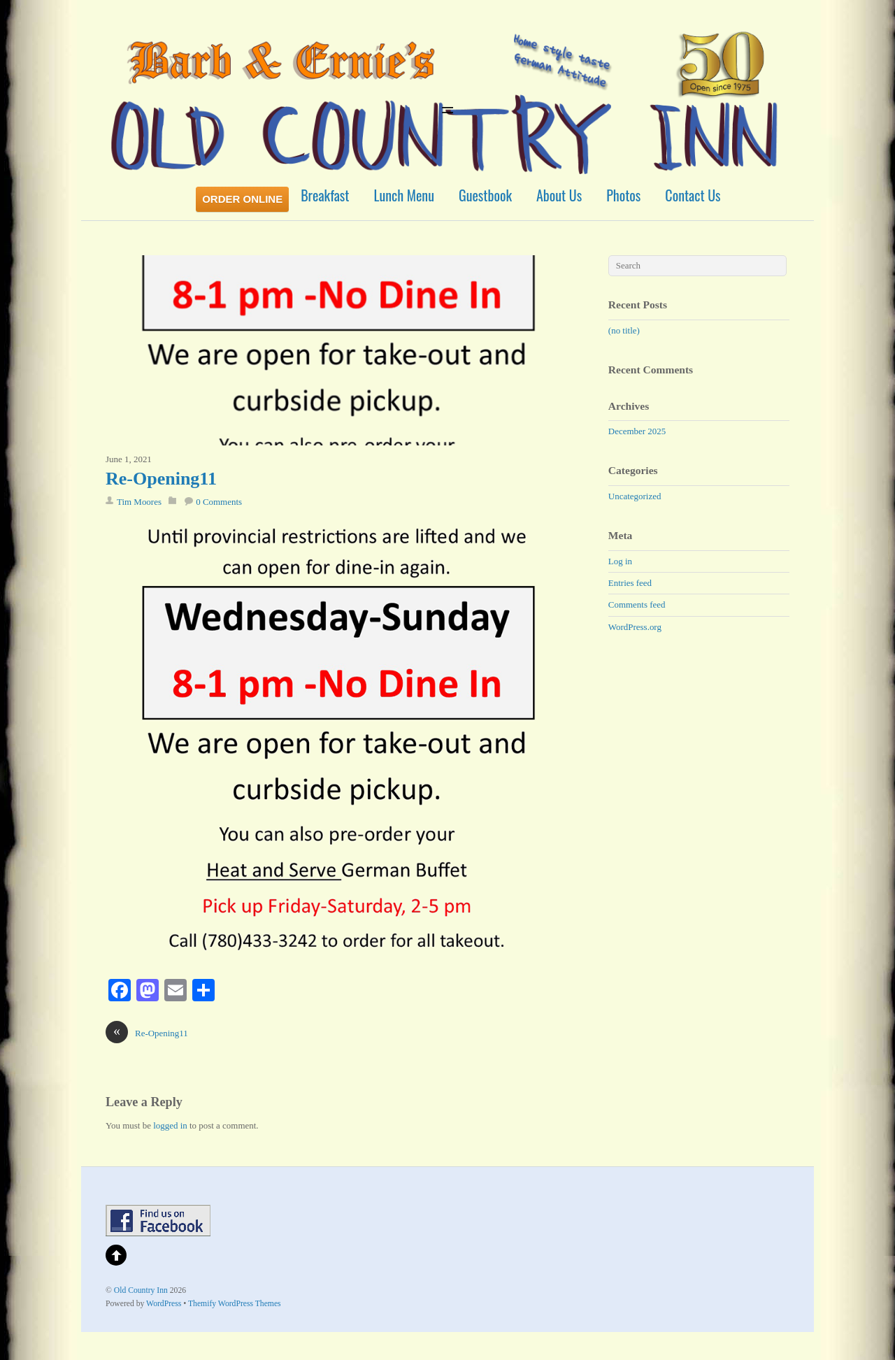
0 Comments (219, 501)
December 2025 (637, 431)
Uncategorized (634, 496)
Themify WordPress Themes (234, 1303)
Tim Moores (139, 501)
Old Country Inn (141, 1290)
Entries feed (630, 583)
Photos (623, 195)
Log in (620, 561)
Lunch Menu (404, 195)
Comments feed (637, 604)
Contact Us (692, 195)
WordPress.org (634, 627)
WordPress (163, 1303)
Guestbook (485, 195)
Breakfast (325, 195)
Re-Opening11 (161, 478)
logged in (170, 1125)
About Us (559, 195)
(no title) (624, 330)
